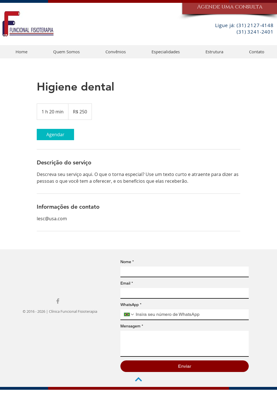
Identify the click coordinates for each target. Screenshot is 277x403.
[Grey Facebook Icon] (57, 301)
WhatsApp (130, 304)
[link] (55, 134)
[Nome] (182, 272)
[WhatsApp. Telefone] (190, 314)
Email (126, 283)
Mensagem (131, 326)
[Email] (182, 293)
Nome (127, 261)
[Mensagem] (184, 343)
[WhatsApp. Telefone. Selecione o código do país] (129, 314)
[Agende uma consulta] (229, 7)
